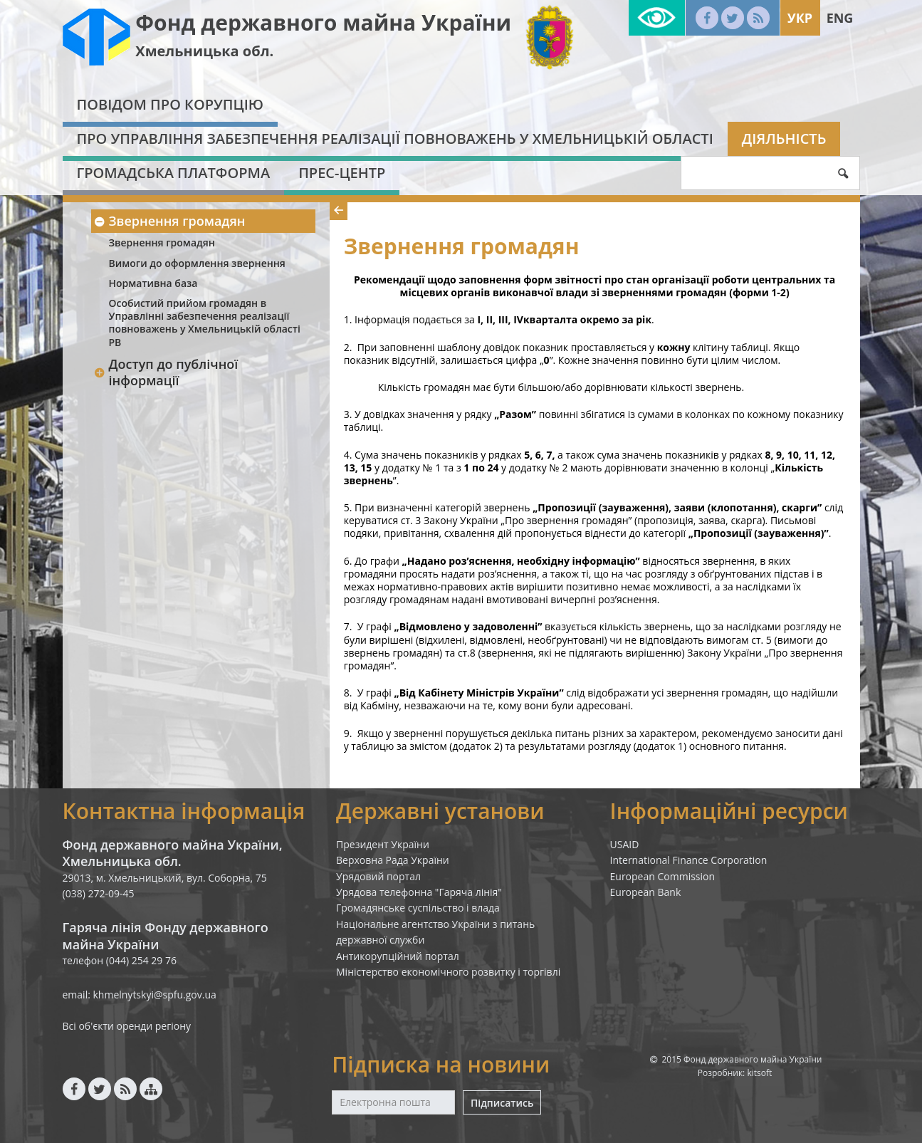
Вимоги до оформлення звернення (197, 263)
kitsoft (759, 1073)
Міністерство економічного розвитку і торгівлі (448, 971)
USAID (624, 844)
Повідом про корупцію (170, 104)
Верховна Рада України (392, 860)
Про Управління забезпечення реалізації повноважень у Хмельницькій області (395, 138)
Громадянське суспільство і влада (418, 907)
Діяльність (784, 138)
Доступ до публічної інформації (166, 372)
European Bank (645, 892)
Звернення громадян (170, 220)
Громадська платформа (174, 172)
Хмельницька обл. (204, 51)
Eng (840, 17)
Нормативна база (153, 283)
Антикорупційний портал (397, 956)
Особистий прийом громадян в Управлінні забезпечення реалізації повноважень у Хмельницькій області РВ (204, 322)
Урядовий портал (378, 876)
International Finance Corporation (689, 860)
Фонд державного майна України (323, 22)
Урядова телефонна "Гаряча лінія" (419, 892)
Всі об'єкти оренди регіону (127, 1026)
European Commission (663, 876)
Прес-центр (341, 172)
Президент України (382, 844)
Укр (799, 17)
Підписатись (502, 1103)
